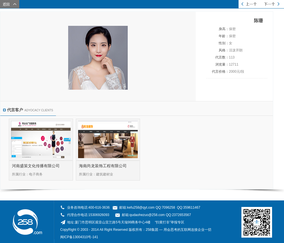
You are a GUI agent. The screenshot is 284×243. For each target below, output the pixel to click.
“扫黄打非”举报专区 (169, 222)
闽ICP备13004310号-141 (79, 237)
